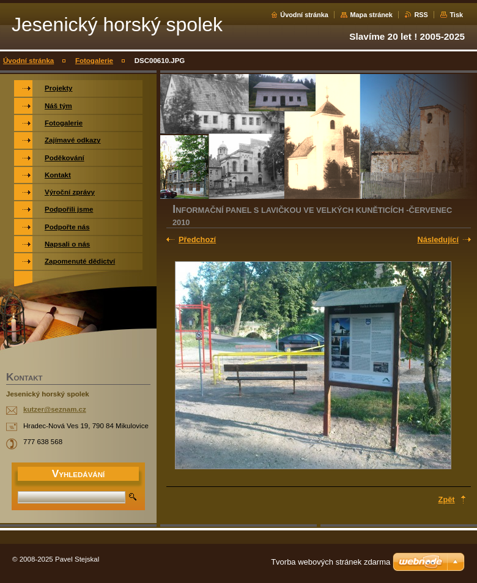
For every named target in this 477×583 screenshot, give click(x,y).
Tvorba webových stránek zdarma (330, 561)
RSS (420, 14)
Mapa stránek (371, 14)
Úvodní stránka (304, 14)
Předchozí (197, 239)
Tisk (456, 14)
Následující (438, 239)
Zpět (446, 499)
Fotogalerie (94, 60)
